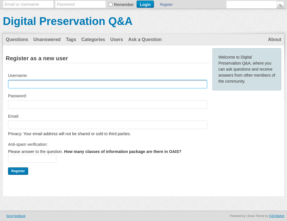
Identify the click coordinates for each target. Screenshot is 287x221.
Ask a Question (145, 39)
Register (166, 5)
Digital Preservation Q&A (68, 21)
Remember (124, 5)
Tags (71, 39)
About (274, 39)
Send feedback (16, 216)
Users (116, 39)
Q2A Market (276, 216)
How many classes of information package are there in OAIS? (122, 151)
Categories (93, 39)
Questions (17, 39)
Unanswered (47, 39)
